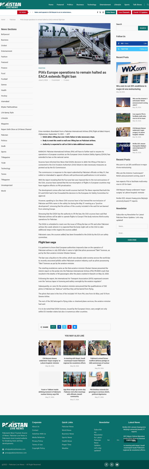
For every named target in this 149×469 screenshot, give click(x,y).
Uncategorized (6, 185)
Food (3, 73)
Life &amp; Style (7, 113)
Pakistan (13, 19)
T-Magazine (5, 157)
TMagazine (5, 180)
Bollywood (5, 34)
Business (80, 5)
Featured (60, 5)
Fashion (4, 57)
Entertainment (105, 5)
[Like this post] (54, 327)
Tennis (3, 174)
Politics (70, 5)
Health (3, 90)
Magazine (5, 124)
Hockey (4, 96)
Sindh (3, 146)
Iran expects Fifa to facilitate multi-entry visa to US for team (139, 116)
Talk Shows (137, 5)
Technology (91, 5)
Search (119, 24)
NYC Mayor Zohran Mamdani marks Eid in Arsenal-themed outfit (134, 438)
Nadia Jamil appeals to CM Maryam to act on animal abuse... (53, 12)
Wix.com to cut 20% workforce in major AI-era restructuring (131, 87)
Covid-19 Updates (141, 12)
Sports (127, 5)
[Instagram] (103, 12)
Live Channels (124, 12)
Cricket (4, 45)
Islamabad (5, 101)
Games (4, 85)
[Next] (33, 12)
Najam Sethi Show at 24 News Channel (16, 129)
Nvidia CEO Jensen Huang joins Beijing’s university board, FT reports (139, 147)
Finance (4, 68)
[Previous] (30, 12)
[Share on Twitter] (64, 327)
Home (51, 5)
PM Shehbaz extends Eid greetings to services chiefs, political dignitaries (99, 392)
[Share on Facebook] (59, 327)
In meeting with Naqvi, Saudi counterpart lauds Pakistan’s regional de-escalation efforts (74, 360)
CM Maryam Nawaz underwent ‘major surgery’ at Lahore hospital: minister (49, 360)
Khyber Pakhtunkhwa (9, 107)
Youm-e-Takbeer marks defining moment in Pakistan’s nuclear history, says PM (50, 392)
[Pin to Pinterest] (69, 327)
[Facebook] (97, 12)
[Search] (148, 5)
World (3, 191)
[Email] (117, 465)
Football (4, 79)
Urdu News (110, 12)
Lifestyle (117, 5)
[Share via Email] (75, 327)
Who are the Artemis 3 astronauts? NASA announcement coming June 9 (140, 102)
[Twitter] (100, 12)
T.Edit (3, 163)
